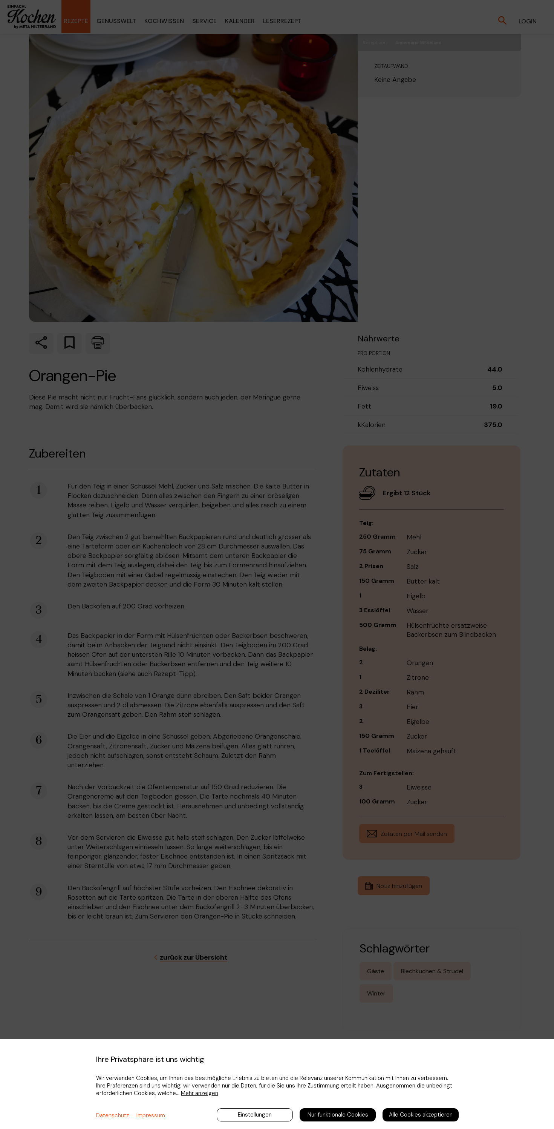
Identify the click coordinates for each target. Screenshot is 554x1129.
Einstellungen (255, 1114)
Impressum (150, 1115)
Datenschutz (112, 1115)
